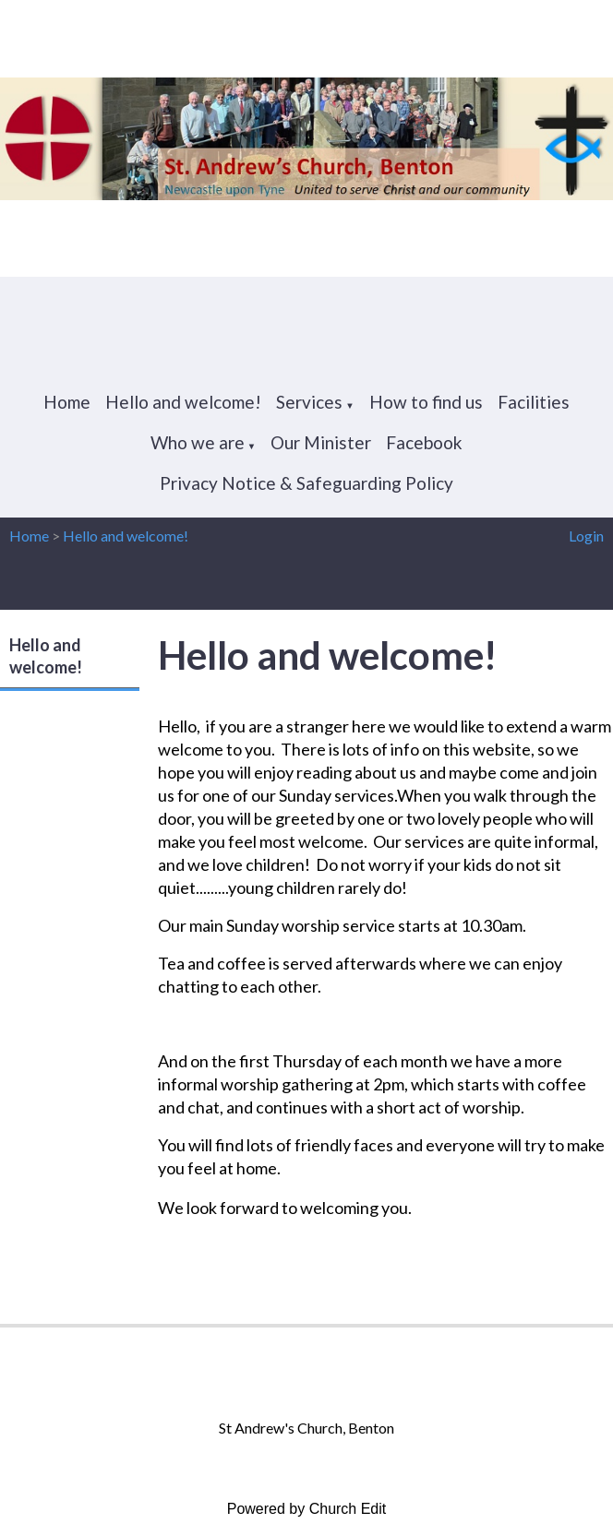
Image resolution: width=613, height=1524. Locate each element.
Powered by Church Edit (307, 1509)
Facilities (534, 401)
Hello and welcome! (183, 401)
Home (66, 401)
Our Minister (320, 442)
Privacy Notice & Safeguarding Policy (306, 483)
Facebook (424, 442)
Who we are (197, 442)
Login (586, 535)
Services (309, 401)
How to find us (426, 401)
